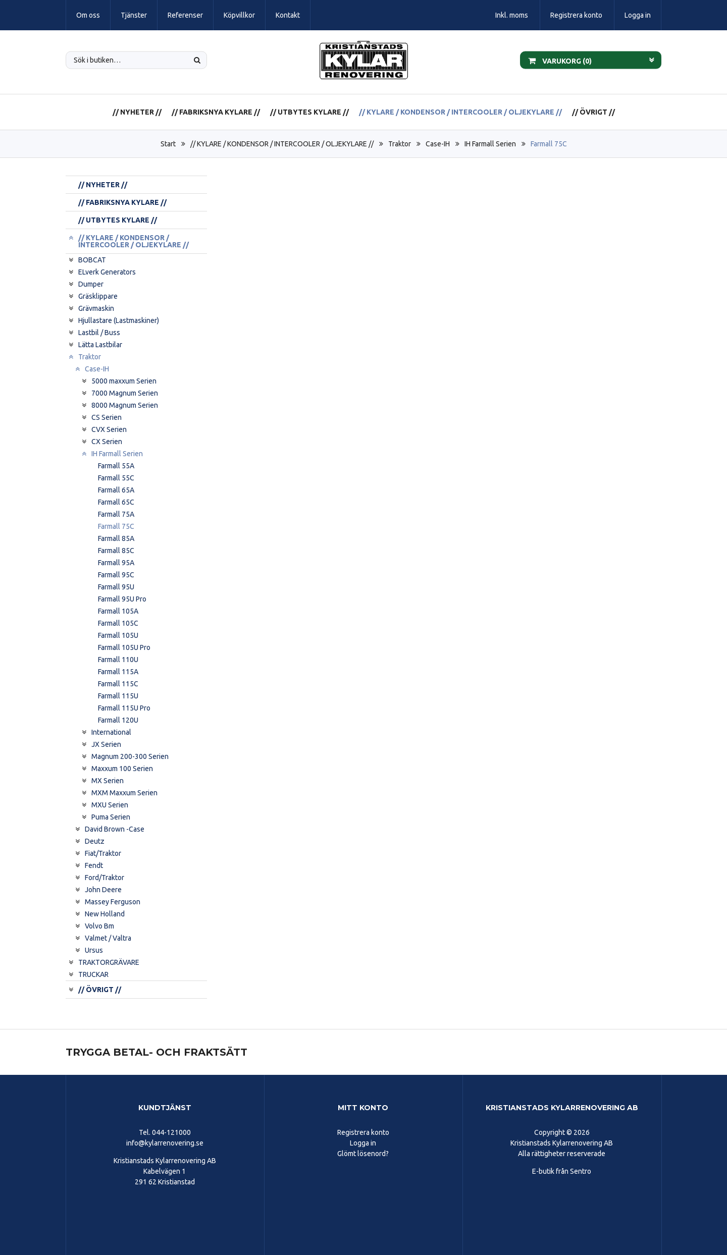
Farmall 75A (116, 514)
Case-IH (438, 144)
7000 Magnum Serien (124, 393)
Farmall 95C (116, 575)
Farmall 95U (116, 587)
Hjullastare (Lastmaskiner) (118, 320)
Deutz (95, 841)
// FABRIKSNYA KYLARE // (216, 112)
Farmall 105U (118, 635)
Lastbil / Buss (99, 333)
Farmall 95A (116, 563)
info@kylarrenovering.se (164, 1143)
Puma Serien (110, 817)
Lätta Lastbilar (100, 345)
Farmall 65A (116, 490)
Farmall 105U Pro (124, 647)
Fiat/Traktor (103, 853)
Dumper (90, 284)
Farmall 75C (549, 144)
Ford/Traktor (104, 878)
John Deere (103, 890)
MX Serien (107, 781)
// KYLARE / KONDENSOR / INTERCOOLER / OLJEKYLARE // (460, 112)
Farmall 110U (118, 660)
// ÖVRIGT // (593, 112)
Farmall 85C (116, 551)
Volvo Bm (99, 926)
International (111, 732)
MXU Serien (109, 805)
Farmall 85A (116, 538)
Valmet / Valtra (108, 938)
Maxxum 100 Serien (122, 769)
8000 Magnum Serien (124, 405)
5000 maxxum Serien (124, 381)
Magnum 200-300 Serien (130, 756)
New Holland (105, 914)
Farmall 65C (116, 502)
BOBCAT (92, 260)
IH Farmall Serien (490, 144)
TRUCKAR (93, 974)
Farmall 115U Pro (124, 708)
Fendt (94, 865)
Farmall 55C (116, 478)
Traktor (399, 144)
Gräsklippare (98, 296)
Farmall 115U (118, 696)
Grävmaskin (96, 308)
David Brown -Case (114, 829)
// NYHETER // (137, 112)
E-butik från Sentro (561, 1171)
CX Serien (106, 442)
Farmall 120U (118, 720)
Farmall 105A (118, 611)
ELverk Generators (107, 272)
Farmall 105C (118, 623)
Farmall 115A (118, 672)
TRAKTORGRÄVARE (108, 962)
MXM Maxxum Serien (124, 793)
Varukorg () (560, 60)
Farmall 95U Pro (122, 599)
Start (168, 144)
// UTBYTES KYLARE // (309, 112)
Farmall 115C (118, 684)
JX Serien (106, 744)
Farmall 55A (116, 466)
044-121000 (171, 1132)
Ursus (94, 950)
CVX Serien (109, 429)
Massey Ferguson (112, 902)
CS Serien (106, 417)
